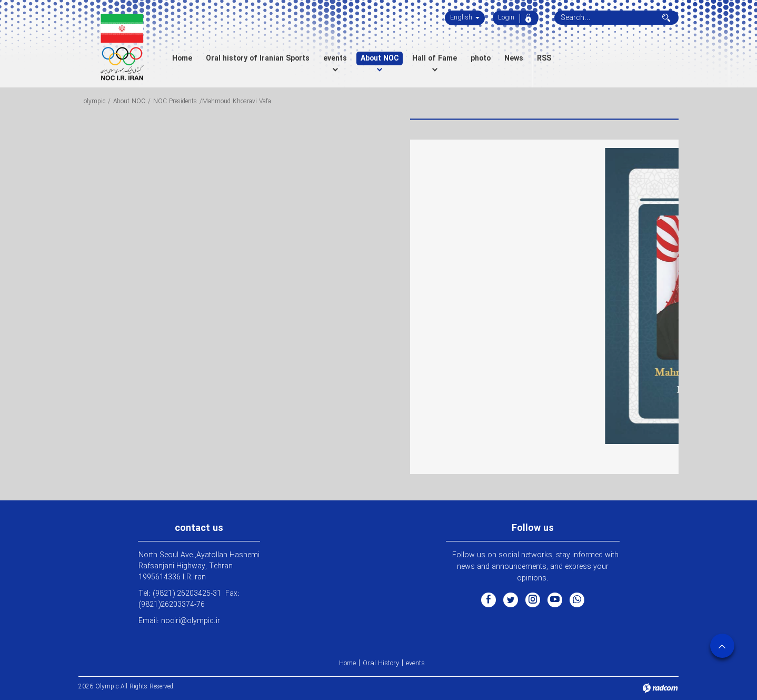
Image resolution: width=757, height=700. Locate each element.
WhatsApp (577, 599)
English (465, 17)
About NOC (129, 101)
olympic (94, 101)
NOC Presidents (175, 101)
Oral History (381, 663)
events (415, 663)
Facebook (488, 599)
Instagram (533, 599)
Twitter (510, 599)
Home (347, 663)
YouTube (555, 599)
